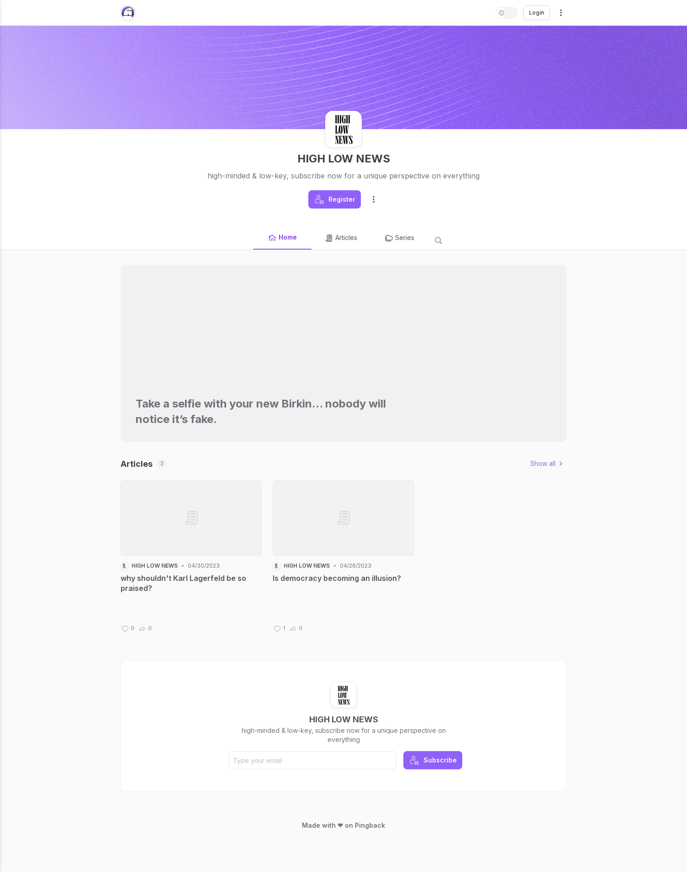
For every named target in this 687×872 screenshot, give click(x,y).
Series (399, 238)
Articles (340, 238)
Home (282, 237)
